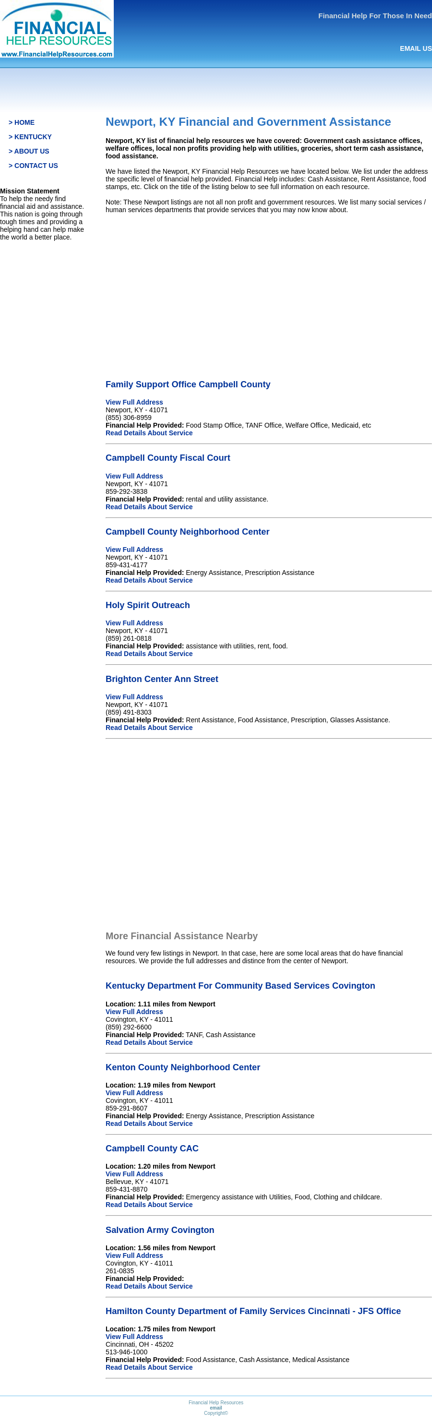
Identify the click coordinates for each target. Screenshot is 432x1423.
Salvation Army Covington (160, 1230)
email (216, 1408)
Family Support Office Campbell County (188, 384)
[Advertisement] (269, 288)
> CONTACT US (33, 165)
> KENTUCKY (30, 137)
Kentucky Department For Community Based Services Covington (240, 986)
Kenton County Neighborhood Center (183, 1067)
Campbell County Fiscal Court (168, 458)
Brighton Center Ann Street (162, 679)
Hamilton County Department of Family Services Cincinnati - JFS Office (253, 1311)
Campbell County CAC (152, 1148)
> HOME (22, 122)
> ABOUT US (29, 151)
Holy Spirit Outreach (148, 605)
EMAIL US (416, 48)
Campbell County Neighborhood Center (188, 532)
